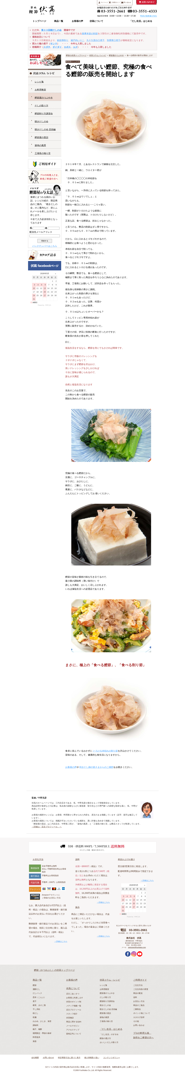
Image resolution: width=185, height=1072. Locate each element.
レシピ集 (39, 82)
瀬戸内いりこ (77, 40)
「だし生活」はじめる (141, 21)
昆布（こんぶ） (39, 997)
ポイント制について (141, 1013)
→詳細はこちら (60, 941)
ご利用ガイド (114, 2)
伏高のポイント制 (73, 1002)
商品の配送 (138, 993)
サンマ (53, 43)
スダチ (46, 47)
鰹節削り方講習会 (44, 113)
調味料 (35, 1025)
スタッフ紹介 (71, 1014)
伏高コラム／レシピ (97, 55)
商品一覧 (58, 21)
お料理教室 (40, 90)
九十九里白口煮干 (95, 40)
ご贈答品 (137, 1009)
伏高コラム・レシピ (110, 980)
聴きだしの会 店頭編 (45, 129)
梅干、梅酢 (37, 1029)
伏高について (96, 21)
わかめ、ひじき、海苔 (42, 1021)
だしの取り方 (41, 105)
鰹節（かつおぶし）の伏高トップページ (54, 970)
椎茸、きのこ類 (39, 1005)
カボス (67, 47)
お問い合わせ (138, 1025)
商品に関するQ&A (73, 1022)
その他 (136, 1021)
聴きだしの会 (41, 121)
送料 (77, 859)
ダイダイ (57, 47)
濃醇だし (36, 989)
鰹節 (34, 985)
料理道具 (36, 1037)
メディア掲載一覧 (73, 1006)
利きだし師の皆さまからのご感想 (96, 767)
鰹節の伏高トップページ (76, 55)
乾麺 (34, 1017)
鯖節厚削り (62, 40)
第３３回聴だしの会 (51, 30)
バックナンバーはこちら (44, 246)
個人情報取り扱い (91, 1057)
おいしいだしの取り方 (109, 1042)
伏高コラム (115, 21)
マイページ (103, 2)
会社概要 (35, 1057)
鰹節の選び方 (105, 1038)
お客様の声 (77, 21)
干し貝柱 (36, 1009)
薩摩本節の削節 (90, 33)
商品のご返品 (138, 1005)
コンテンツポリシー (111, 1057)
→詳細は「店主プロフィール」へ (47, 827)
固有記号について (73, 1034)
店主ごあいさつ (72, 994)
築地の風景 (40, 145)
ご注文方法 (138, 985)
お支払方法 (38, 859)
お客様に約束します (74, 998)
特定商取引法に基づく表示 (69, 1057)
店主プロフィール (73, 1010)
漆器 (34, 1041)
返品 (77, 907)
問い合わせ (126, 2)
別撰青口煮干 (113, 40)
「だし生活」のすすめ (109, 1034)
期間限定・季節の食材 (42, 1033)
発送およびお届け (126, 859)
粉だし (35, 1013)
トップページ (39, 21)
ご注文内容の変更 (140, 989)
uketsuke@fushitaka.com (137, 947)
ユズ (75, 47)
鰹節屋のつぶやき (116, 55)
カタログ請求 (138, 1017)
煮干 (34, 1001)
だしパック (37, 993)
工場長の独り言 (43, 153)
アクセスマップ (72, 1030)
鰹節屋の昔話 (41, 137)
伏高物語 (70, 1018)
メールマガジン (72, 1026)
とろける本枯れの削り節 (105, 751)
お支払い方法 (138, 1001)
